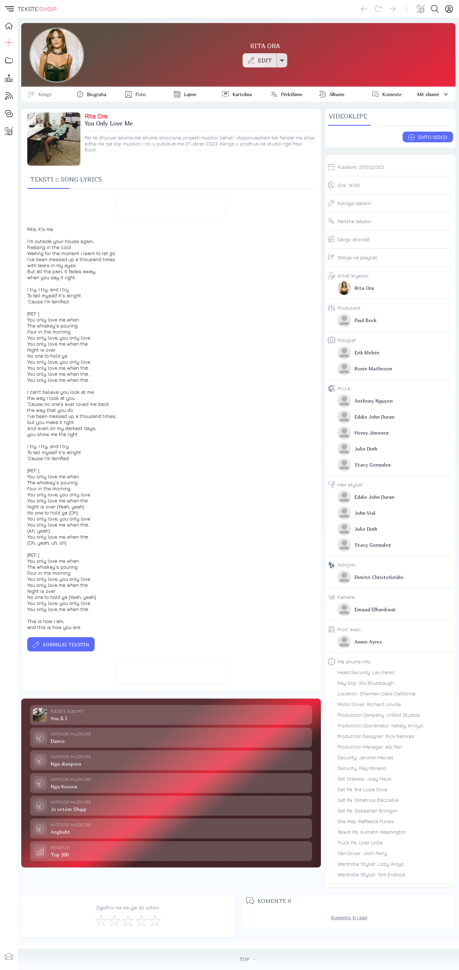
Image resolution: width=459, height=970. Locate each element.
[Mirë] (127, 920)
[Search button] (435, 9)
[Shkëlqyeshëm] (154, 920)
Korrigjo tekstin (354, 203)
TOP (247, 959)
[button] (9, 9)
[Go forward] (392, 9)
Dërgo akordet (354, 239)
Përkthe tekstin (354, 221)
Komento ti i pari (349, 917)
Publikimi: (361, 167)
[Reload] (378, 9)
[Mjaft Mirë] (141, 920)
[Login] (449, 9)
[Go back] (364, 9)
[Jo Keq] (114, 920)
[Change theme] (421, 9)
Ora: (349, 185)
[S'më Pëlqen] (100, 920)
